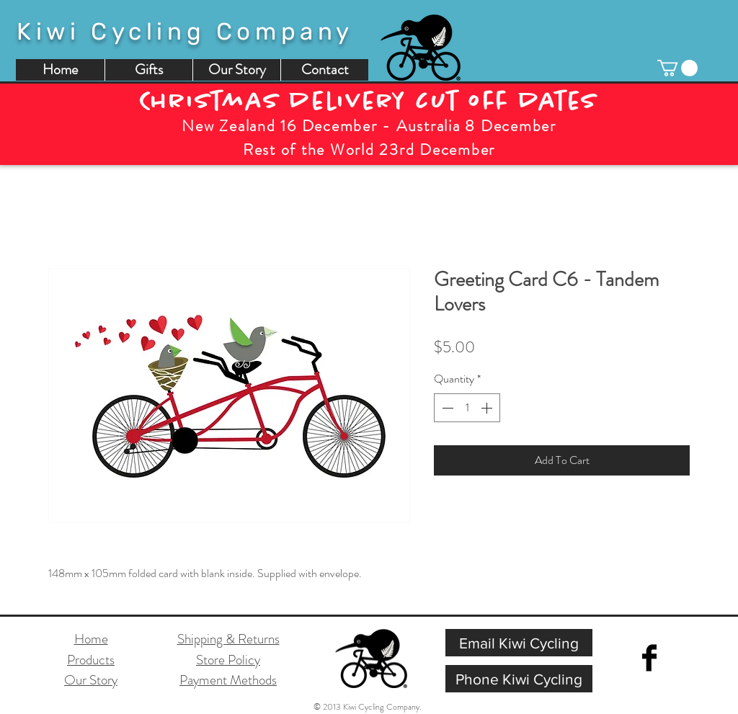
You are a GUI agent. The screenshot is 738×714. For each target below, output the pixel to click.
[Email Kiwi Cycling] (518, 642)
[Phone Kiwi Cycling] (518, 678)
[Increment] (488, 407)
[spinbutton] (467, 407)
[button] (677, 68)
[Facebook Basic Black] (649, 657)
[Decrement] (446, 407)
